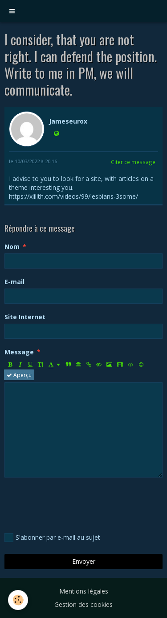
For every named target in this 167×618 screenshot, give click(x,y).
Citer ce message (133, 161)
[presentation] (72, 503)
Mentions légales (83, 591)
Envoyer (83, 561)
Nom (12, 246)
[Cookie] (18, 600)
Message (19, 352)
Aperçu (19, 374)
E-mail (14, 281)
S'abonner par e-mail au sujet (52, 537)
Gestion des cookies (83, 604)
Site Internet (24, 317)
